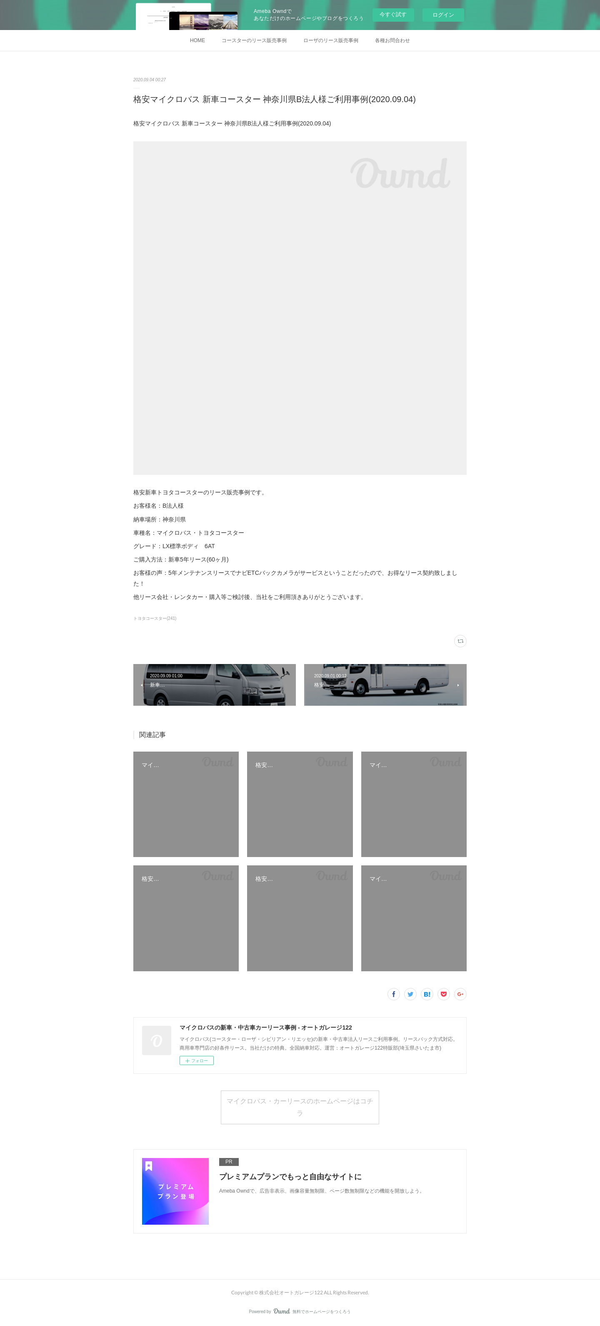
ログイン (443, 15)
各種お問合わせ (392, 40)
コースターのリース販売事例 (254, 40)
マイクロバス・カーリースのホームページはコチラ (300, 1107)
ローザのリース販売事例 (330, 40)
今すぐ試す (393, 14)
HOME (197, 40)
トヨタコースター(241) (154, 618)
